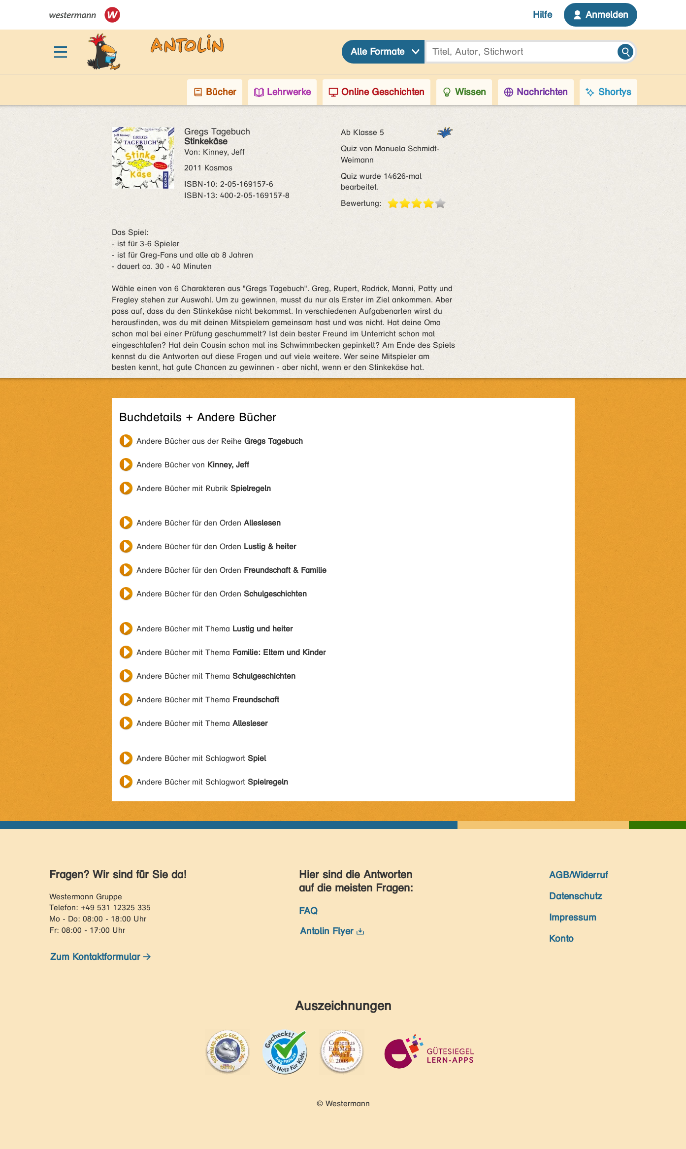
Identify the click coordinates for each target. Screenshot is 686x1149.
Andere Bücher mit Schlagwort (201, 758)
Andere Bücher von (192, 464)
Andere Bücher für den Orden (208, 522)
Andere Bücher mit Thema (214, 628)
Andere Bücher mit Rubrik (203, 488)
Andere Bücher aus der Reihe (219, 441)
